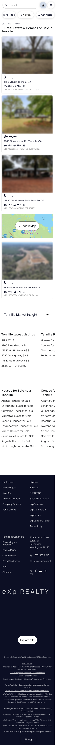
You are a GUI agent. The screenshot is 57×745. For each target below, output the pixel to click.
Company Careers (12, 504)
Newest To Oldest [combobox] (27, 14)
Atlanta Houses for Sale (15, 400)
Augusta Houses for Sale (16, 441)
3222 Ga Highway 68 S (14, 355)
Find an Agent (9, 487)
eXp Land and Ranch (40, 521)
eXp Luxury (35, 515)
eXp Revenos (36, 504)
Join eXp (7, 493)
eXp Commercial (38, 510)
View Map (27, 226)
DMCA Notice (27, 663)
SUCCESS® (35, 493)
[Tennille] (17, 23)
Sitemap (7, 572)
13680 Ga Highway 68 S (15, 350)
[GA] (9, 23)
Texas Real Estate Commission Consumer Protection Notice (27, 691)
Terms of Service (27, 669)
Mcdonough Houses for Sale (18, 446)
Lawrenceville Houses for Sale (19, 426)
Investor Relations (11, 499)
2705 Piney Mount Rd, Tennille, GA (22, 141)
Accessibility (36, 526)
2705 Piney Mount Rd (14, 345)
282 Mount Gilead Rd (13, 365)
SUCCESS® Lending (39, 499)
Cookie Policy (9, 555)
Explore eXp (8, 482)
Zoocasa (34, 487)
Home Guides (9, 510)
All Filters (9, 14)
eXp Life (34, 482)
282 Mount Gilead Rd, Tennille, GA (22, 287)
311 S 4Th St (8, 340)
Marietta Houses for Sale (16, 416)
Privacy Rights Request (10, 543)
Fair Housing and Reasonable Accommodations (27, 673)
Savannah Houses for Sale (17, 405)
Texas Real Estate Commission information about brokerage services (27, 686)
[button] (27, 314)
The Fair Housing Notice (39, 696)
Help (5, 566)
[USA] (3, 23)
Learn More (40, 702)
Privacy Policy (9, 550)
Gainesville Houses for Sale (18, 436)
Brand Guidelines (11, 561)
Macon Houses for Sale (15, 431)
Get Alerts (45, 14)
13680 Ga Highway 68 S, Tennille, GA (23, 200)
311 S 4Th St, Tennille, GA (17, 82)
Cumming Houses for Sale (17, 411)
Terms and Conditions (13, 537)
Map (28, 739)
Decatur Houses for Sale (16, 421)
